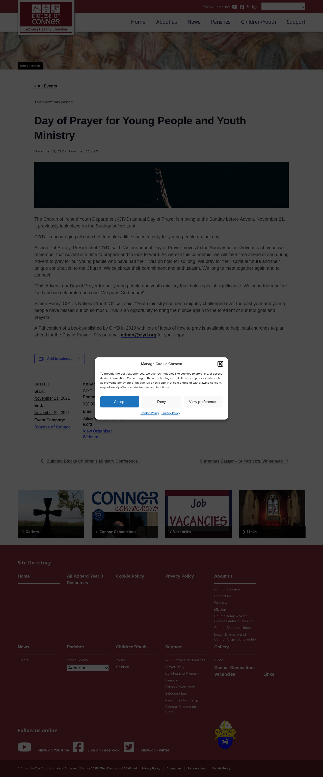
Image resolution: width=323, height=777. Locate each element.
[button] (220, 364)
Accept (119, 401)
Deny (161, 401)
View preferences (203, 401)
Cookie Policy (150, 413)
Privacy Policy (171, 413)
